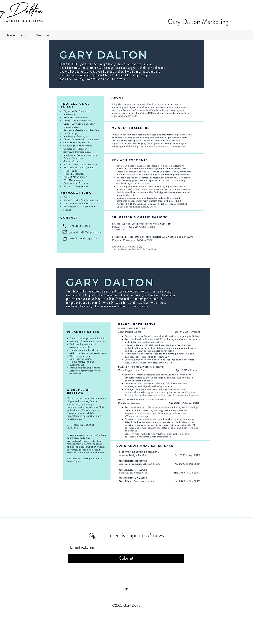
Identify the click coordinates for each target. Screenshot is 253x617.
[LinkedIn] (126, 588)
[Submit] (126, 558)
